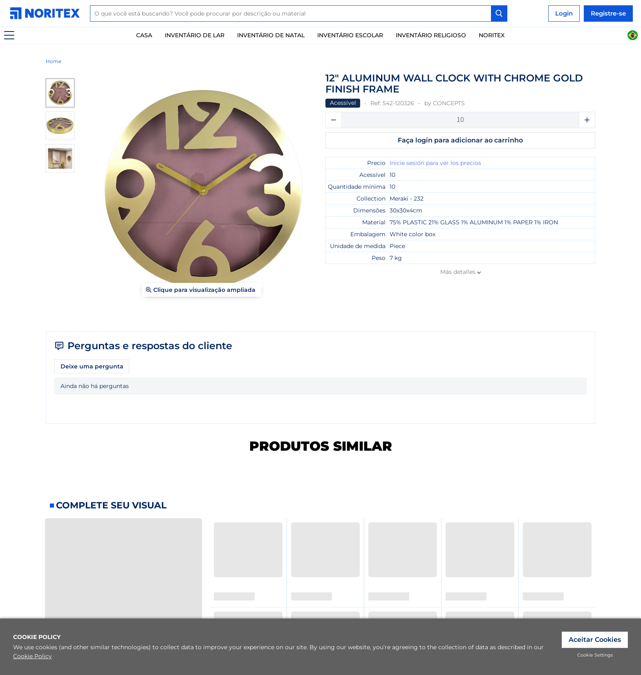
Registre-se (608, 13)
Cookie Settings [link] (595, 655)
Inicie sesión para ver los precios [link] (435, 163)
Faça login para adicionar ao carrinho (460, 140)
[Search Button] (499, 13)
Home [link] (53, 61)
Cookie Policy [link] (32, 656)
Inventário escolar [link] (350, 35)
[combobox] (298, 13)
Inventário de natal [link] (271, 35)
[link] (47, 13)
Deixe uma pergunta (92, 366)
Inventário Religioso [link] (431, 35)
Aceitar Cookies (595, 639)
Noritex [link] (491, 35)
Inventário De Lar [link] (194, 35)
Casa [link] (144, 35)
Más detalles (457, 271)
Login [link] (564, 13)
